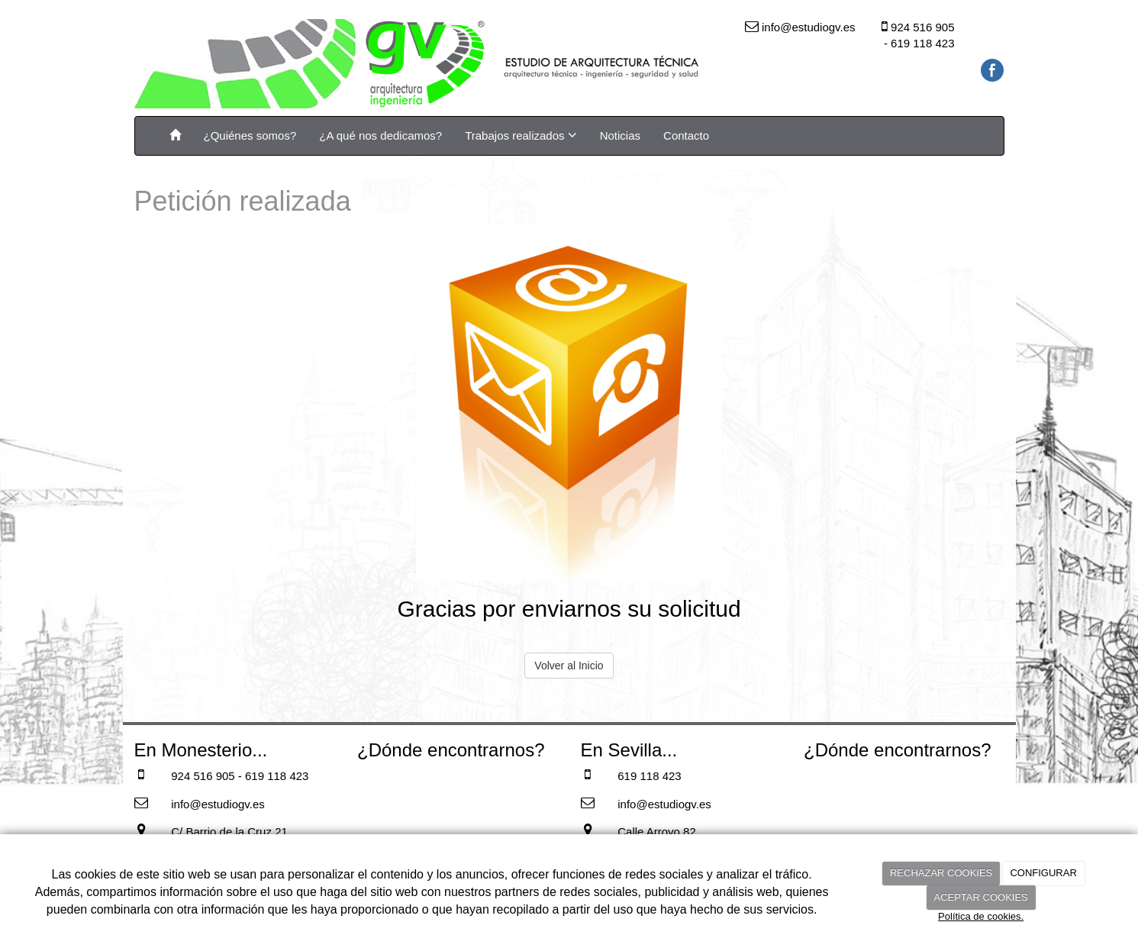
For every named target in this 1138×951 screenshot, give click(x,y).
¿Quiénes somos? (250, 135)
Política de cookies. (981, 916)
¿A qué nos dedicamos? (380, 135)
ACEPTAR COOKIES (980, 897)
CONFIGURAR (1043, 872)
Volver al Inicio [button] (568, 665)
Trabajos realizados (521, 135)
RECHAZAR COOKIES (941, 872)
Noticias (620, 135)
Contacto (686, 135)
